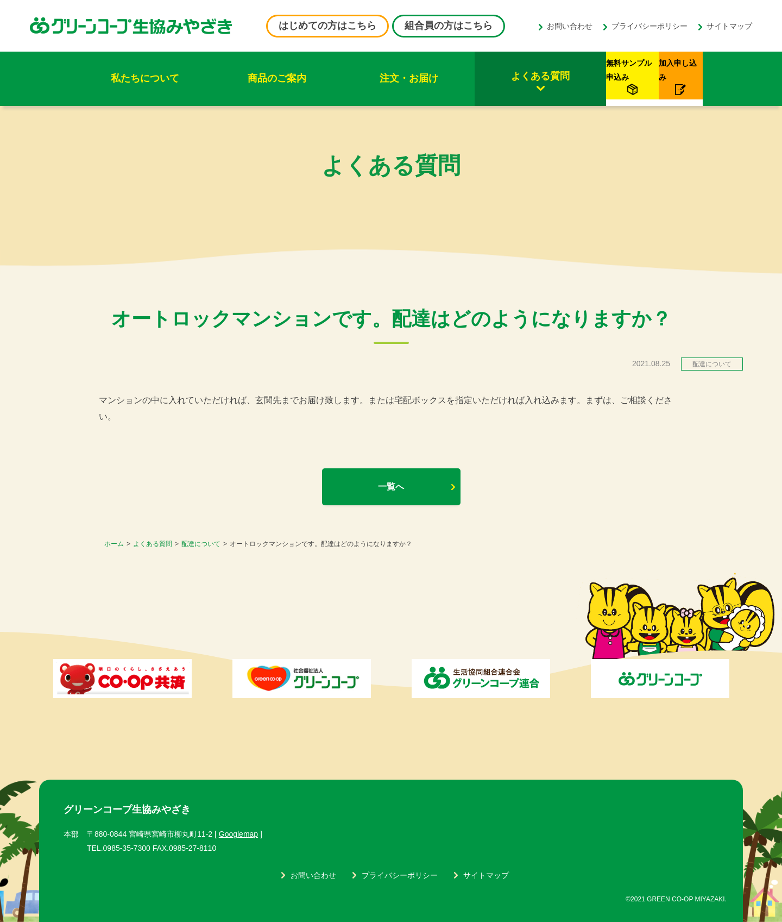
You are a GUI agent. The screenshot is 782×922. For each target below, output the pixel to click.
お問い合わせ (569, 26)
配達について (200, 544)
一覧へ (391, 486)
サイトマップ (729, 26)
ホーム (114, 544)
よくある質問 (430, 76)
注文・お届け (329, 78)
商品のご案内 (229, 78)
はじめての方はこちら (327, 25)
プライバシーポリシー (649, 26)
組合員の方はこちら (449, 25)
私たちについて (129, 78)
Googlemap (238, 834)
